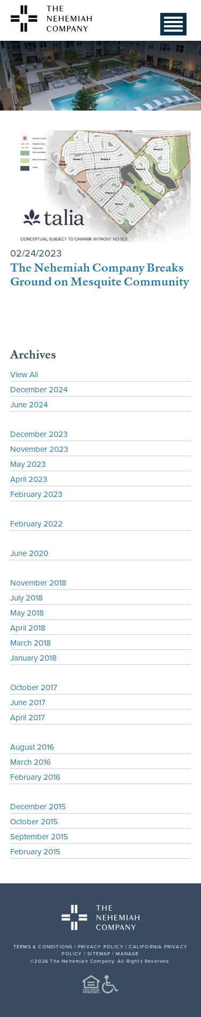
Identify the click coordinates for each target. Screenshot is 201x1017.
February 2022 (36, 523)
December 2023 (39, 434)
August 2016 (32, 746)
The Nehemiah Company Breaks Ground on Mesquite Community (99, 274)
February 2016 (35, 776)
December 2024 (39, 389)
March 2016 (30, 761)
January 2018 (33, 657)
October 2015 (34, 821)
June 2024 (29, 404)
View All (24, 374)
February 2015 (35, 851)
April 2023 (28, 479)
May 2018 (27, 612)
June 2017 (28, 702)
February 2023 (36, 494)
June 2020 (29, 553)
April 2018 (28, 627)
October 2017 (33, 687)
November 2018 (38, 582)
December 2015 (38, 806)
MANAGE (127, 953)
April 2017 (27, 717)
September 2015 (39, 836)
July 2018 (26, 597)
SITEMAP (98, 953)
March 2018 (30, 642)
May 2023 (28, 464)
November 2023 (39, 449)
